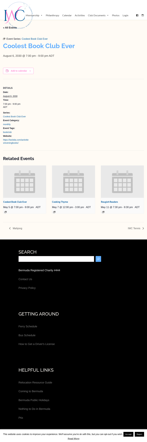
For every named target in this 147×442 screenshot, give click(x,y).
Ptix (21, 417)
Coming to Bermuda (31, 391)
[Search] (98, 259)
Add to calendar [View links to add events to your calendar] (19, 71)
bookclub (7, 132)
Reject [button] (139, 434)
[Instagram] (142, 15)
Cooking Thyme (60, 202)
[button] (132, 15)
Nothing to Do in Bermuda (34, 408)
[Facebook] (137, 15)
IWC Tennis (134, 228)
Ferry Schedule (28, 326)
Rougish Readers (109, 202)
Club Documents (98, 15)
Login (125, 15)
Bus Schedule (27, 335)
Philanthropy (52, 15)
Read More (73, 438)
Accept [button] (128, 434)
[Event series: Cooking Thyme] (54, 212)
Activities (80, 15)
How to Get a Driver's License (37, 344)
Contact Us (25, 279)
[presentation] (24, 182)
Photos (115, 15)
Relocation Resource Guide (35, 382)
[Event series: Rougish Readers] (103, 212)
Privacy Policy (27, 287)
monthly (7, 124)
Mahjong (17, 228)
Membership (34, 15)
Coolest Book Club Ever (14, 116)
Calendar (67, 15)
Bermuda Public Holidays (34, 400)
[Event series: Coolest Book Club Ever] (5, 212)
